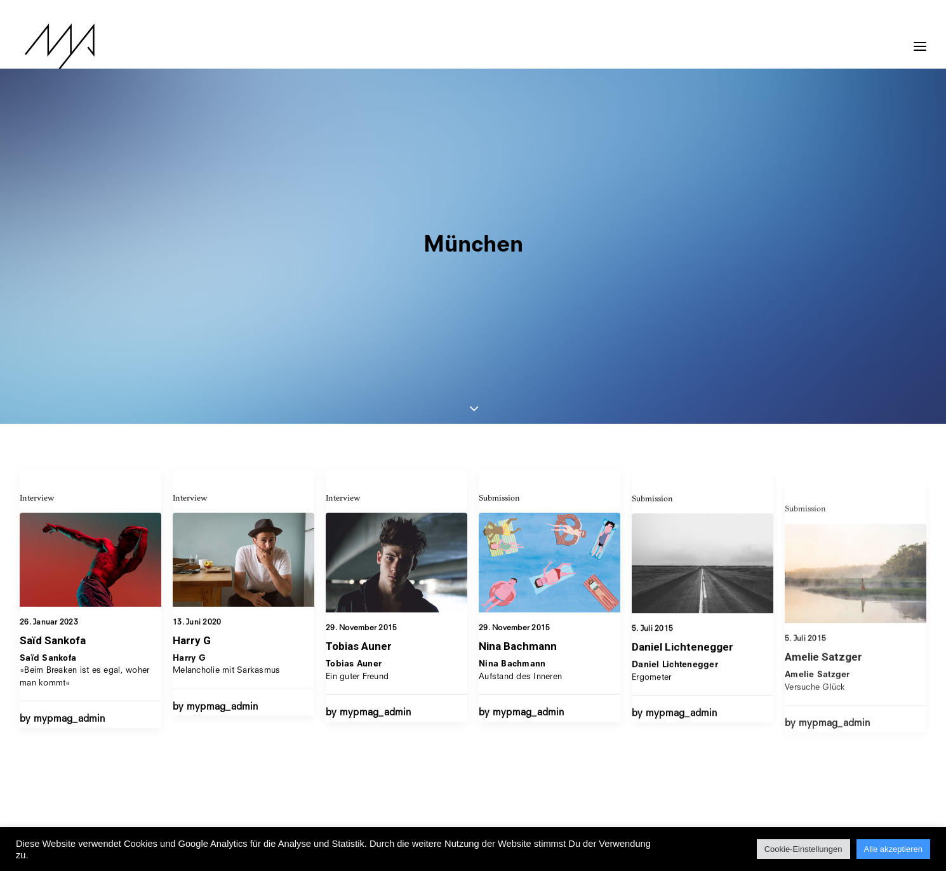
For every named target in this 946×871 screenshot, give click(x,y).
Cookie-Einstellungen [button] (803, 849)
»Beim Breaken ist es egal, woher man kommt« (84, 464)
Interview (37, 291)
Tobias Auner (359, 448)
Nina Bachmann (518, 463)
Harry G (192, 434)
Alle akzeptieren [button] (893, 849)
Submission (499, 315)
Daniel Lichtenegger (682, 502)
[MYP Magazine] (55, 46)
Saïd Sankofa (53, 434)
